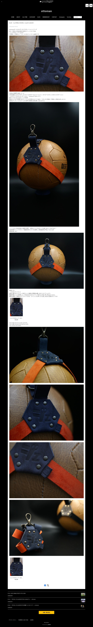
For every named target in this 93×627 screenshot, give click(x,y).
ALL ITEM (24, 17)
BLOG (39, 17)
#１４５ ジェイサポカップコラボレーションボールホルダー (21, 22)
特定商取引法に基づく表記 (23, 619)
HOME (12, 17)
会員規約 (32, 619)
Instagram (62, 17)
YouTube (69, 17)
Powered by (46, 624)
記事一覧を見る (46, 612)
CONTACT (54, 17)
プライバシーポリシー (12, 619)
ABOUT (18, 17)
